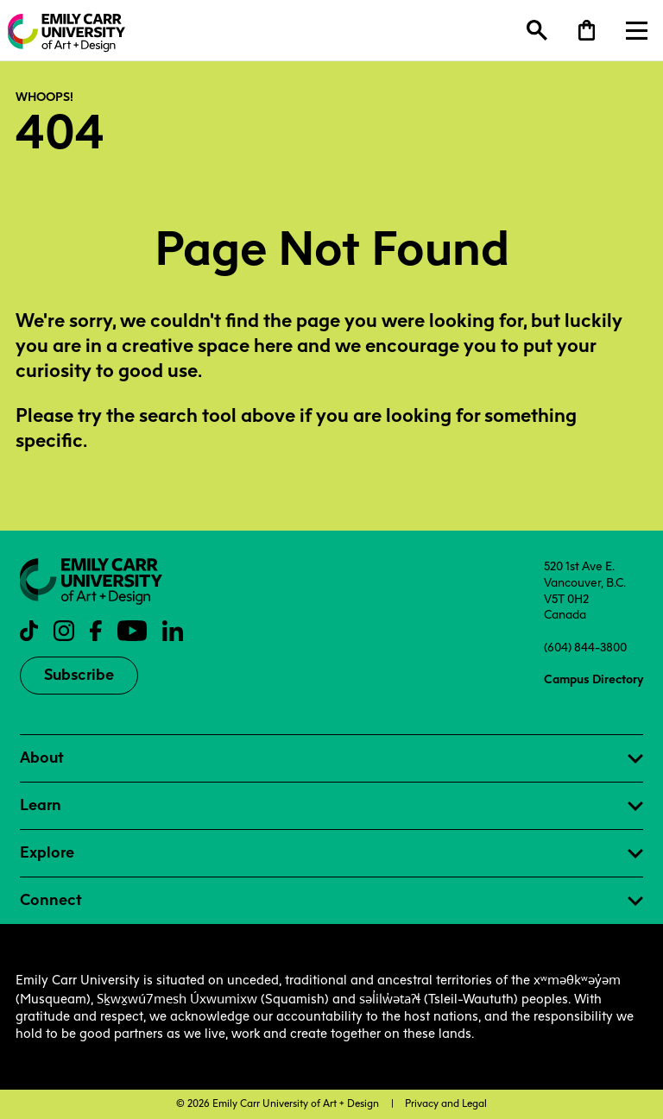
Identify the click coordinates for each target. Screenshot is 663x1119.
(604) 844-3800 (585, 647)
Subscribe (79, 674)
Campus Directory (593, 679)
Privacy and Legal (446, 1103)
